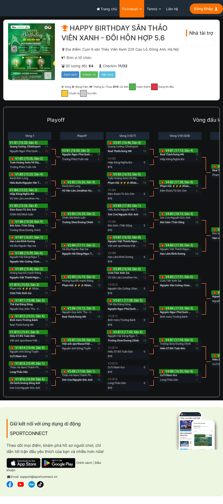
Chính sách (84, 464)
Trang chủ (106, 9)
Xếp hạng (107, 75)
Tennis (152, 9)
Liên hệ (172, 9)
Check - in (89, 75)
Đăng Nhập (206, 9)
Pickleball (130, 9)
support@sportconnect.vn (38, 478)
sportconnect (16, 8)
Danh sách (70, 75)
